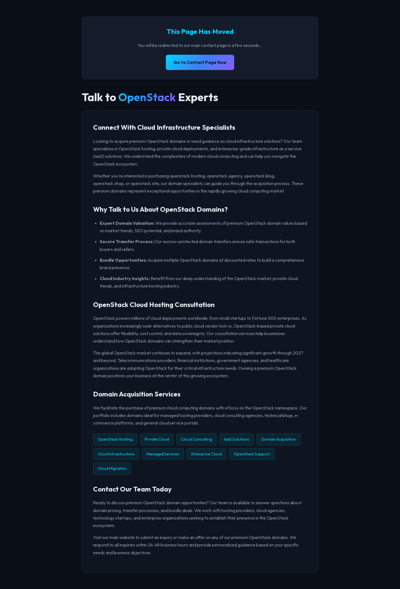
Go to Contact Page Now (200, 62)
